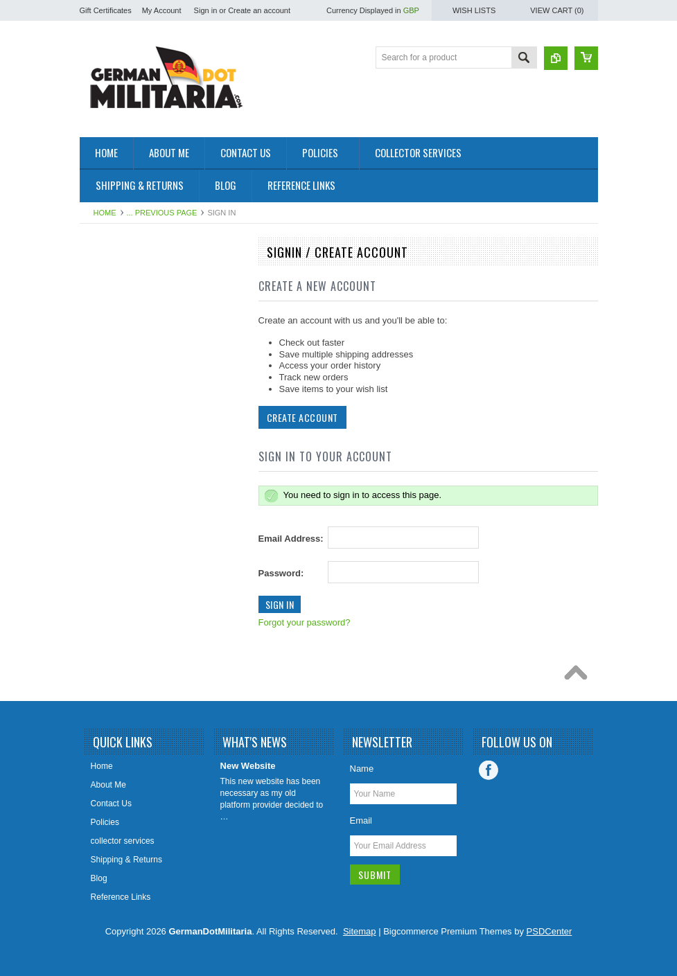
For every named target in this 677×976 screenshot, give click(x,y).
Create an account (259, 10)
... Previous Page (162, 212)
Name (362, 768)
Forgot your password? (304, 622)
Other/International (121, 454)
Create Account (302, 417)
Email (361, 820)
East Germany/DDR (124, 278)
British (98, 407)
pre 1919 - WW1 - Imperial (136, 325)
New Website (248, 766)
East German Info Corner (133, 513)
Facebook (488, 770)
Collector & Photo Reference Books (140, 484)
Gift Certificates (106, 10)
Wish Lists (473, 10)
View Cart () (556, 10)
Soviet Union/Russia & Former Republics (143, 378)
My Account (162, 10)
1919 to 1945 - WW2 (125, 302)
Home (105, 212)
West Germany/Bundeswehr (139, 349)
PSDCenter (549, 931)
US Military (107, 431)
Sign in (206, 10)
